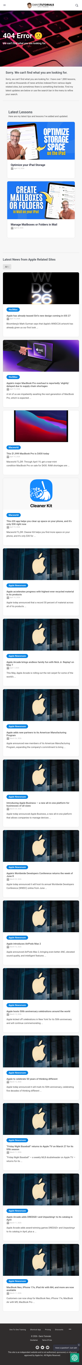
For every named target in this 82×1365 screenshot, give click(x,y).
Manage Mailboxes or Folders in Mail (34, 224)
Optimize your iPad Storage (28, 165)
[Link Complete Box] (41, 304)
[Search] (76, 5)
